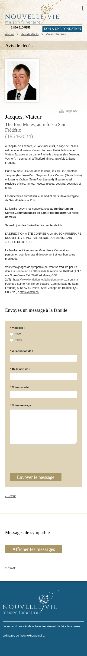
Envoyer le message (35, 477)
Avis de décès (30, 34)
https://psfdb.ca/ (29, 292)
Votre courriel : (20, 387)
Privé (18, 333)
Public (18, 339)
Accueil (9, 34)
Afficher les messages (33, 549)
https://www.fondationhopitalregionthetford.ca (41, 279)
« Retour (10, 496)
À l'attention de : (21, 351)
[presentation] (37, 455)
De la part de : (20, 369)
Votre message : (21, 405)
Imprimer (71, 111)
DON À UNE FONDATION (62, 29)
